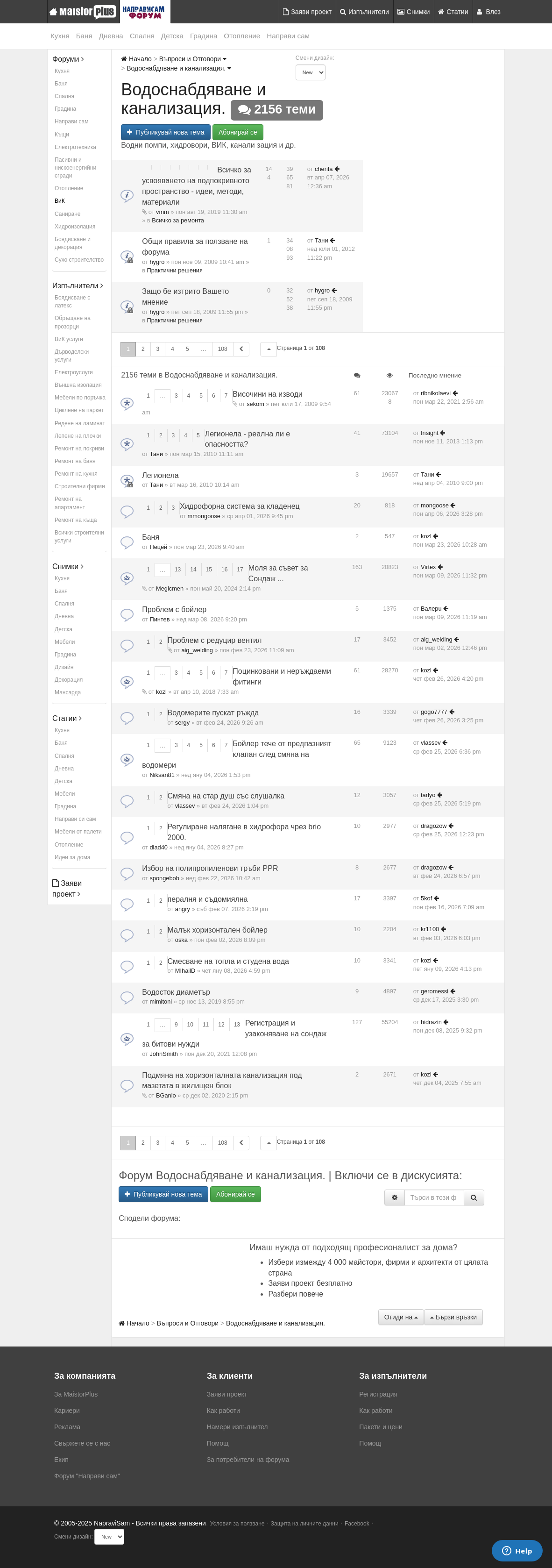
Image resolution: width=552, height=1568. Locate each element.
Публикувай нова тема (165, 132)
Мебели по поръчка (80, 397)
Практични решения (175, 270)
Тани (321, 240)
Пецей (158, 546)
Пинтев (159, 619)
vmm (162, 211)
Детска (172, 36)
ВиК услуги (69, 339)
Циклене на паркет (79, 410)
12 (221, 1024)
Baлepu (431, 608)
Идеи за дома (72, 857)
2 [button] (143, 349)
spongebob (164, 878)
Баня (84, 36)
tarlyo (428, 794)
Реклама (67, 1427)
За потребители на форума (248, 1459)
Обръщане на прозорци (73, 322)
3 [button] (158, 349)
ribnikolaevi (436, 393)
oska (181, 939)
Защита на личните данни (305, 1523)
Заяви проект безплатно (310, 1283)
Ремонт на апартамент (70, 503)
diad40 (158, 847)
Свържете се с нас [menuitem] (82, 1443)
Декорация (69, 680)
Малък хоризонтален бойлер (218, 930)
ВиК (60, 201)
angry (182, 908)
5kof (426, 898)
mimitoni (160, 1001)
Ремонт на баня (75, 461)
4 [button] (172, 349)
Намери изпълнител (237, 1427)
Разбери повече (295, 1294)
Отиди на (401, 1317)
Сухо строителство (79, 260)
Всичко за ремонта (178, 220)
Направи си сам (75, 819)
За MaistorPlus (76, 1394)
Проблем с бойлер (174, 609)
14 (193, 569)
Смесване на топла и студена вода (228, 961)
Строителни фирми (80, 486)
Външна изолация (78, 385)
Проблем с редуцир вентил (215, 640)
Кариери (67, 1410)
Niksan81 (161, 774)
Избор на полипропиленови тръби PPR (210, 868)
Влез (489, 11)
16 (224, 569)
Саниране (67, 214)
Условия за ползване (237, 1523)
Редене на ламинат (80, 423)
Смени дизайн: (315, 58)
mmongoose (204, 516)
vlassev (431, 742)
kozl (426, 536)
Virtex (428, 566)
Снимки (413, 11)
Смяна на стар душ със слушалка (226, 796)
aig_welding (197, 650)
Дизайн (64, 667)
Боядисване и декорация (73, 243)
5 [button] (187, 349)
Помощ (218, 1443)
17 (240, 569)
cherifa (324, 168)
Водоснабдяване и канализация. (179, 68)
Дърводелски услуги (72, 356)
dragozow (434, 825)
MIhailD (185, 970)
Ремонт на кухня (76, 473)
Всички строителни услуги (79, 536)
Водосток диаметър (176, 992)
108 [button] (222, 349)
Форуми (68, 59)
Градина (203, 36)
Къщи (62, 134)
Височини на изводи (267, 394)
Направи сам (288, 36)
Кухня (60, 36)
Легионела (160, 475)
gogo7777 (434, 711)
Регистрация (378, 1394)
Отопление (242, 36)
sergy (182, 722)
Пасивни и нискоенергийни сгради (75, 168)
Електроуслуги (74, 372)
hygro (156, 261)
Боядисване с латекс (72, 301)
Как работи (223, 1410)
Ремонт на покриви (79, 448)
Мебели (65, 642)
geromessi (434, 991)
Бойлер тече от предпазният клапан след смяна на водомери (236, 754)
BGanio (166, 1095)
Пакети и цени (380, 1427)
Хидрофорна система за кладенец (239, 506)
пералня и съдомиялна (208, 899)
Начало (136, 59)
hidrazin (431, 1022)
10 (190, 1024)
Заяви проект (307, 11)
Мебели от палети (78, 831)
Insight (430, 432)
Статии (453, 11)
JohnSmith (163, 1053)
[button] (268, 349)
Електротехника (75, 147)
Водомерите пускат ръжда (213, 713)
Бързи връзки (453, 1317)
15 (209, 569)
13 (178, 569)
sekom (255, 403)
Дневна (111, 36)
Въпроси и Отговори (192, 59)
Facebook (357, 1523)
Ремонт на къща (76, 520)
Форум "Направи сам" (87, 1476)
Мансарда (68, 692)
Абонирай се (238, 132)
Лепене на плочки (78, 436)
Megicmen (170, 588)
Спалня (142, 36)
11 (206, 1024)
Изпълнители (364, 11)
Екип (61, 1459)
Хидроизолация (75, 226)
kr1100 (430, 929)
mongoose (435, 505)
